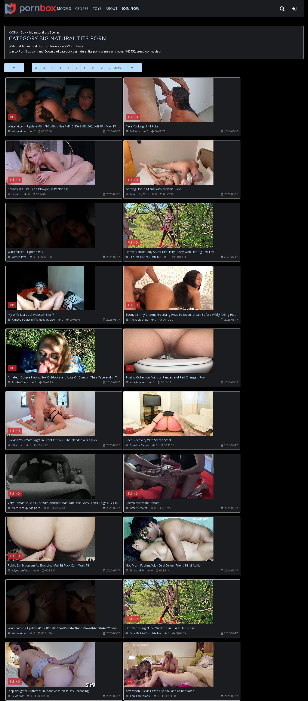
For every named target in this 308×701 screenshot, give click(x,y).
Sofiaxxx (116, 131)
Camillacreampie (121, 509)
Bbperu (214, 131)
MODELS (63, 8)
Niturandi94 (19, 446)
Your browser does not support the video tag (50, 103)
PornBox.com (28, 51)
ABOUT (110, 8)
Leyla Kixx (18, 509)
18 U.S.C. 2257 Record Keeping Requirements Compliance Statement (142, 693)
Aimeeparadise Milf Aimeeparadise (33, 257)
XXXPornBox (17, 32)
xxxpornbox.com (37, 693)
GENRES (80, 8)
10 (101, 68)
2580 (117, 68)
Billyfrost (116, 320)
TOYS (95, 8)
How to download (75, 681)
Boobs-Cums (218, 257)
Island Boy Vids (21, 194)
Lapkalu (16, 572)
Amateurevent (119, 383)
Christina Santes (220, 320)
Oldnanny (216, 572)
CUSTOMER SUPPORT (39, 681)
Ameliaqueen (20, 320)
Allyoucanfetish (219, 383)
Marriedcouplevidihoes (26, 383)
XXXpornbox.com (28, 8)
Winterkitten (19, 131)
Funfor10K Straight (122, 572)
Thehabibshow (120, 257)
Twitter (101, 681)
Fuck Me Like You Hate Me (225, 194)
